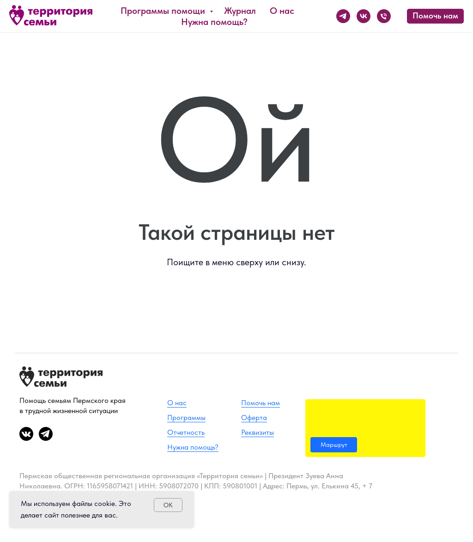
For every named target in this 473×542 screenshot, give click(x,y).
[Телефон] (384, 16)
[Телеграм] (343, 16)
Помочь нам (260, 402)
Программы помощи (164, 10)
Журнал (240, 10)
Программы (186, 417)
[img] (365, 428)
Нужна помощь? (214, 21)
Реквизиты (257, 432)
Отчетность (186, 432)
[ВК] (363, 16)
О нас (282, 10)
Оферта (254, 417)
